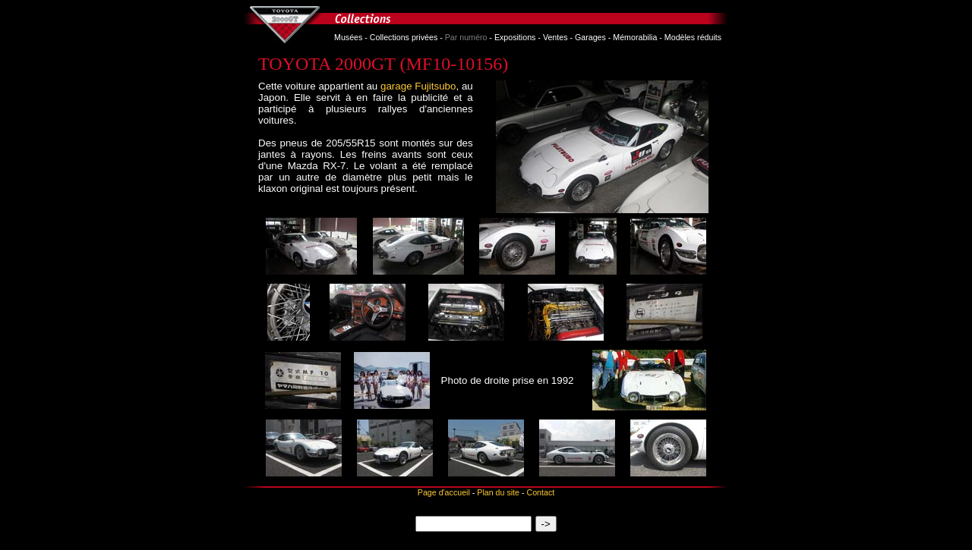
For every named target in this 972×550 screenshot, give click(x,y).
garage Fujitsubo (418, 86)
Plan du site (498, 492)
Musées (348, 37)
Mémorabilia (635, 37)
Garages (590, 37)
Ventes (555, 37)
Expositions (515, 37)
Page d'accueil (444, 492)
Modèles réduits (692, 37)
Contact (540, 492)
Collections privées (403, 37)
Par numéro (466, 37)
